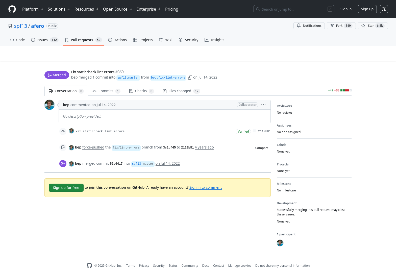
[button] (190, 67)
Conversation (66, 83)
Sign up (367, 9)
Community (190, 258)
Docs (205, 258)
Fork (341, 25)
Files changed (181, 83)
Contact (218, 258)
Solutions (59, 9)
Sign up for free (66, 179)
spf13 (20, 25)
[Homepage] (12, 9)
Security (159, 258)
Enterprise (149, 9)
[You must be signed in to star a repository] (373, 25)
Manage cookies (239, 258)
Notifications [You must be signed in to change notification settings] (309, 25)
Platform (33, 9)
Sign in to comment (205, 179)
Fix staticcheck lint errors (100, 124)
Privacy (144, 258)
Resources (87, 9)
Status (173, 258)
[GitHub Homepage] (89, 258)
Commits (106, 83)
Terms (130, 258)
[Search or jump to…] (294, 9)
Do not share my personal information (282, 258)
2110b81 (264, 124)
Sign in (346, 9)
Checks (141, 83)
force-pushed (93, 139)
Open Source (118, 9)
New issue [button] (336, 57)
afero (37, 25)
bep (74, 67)
